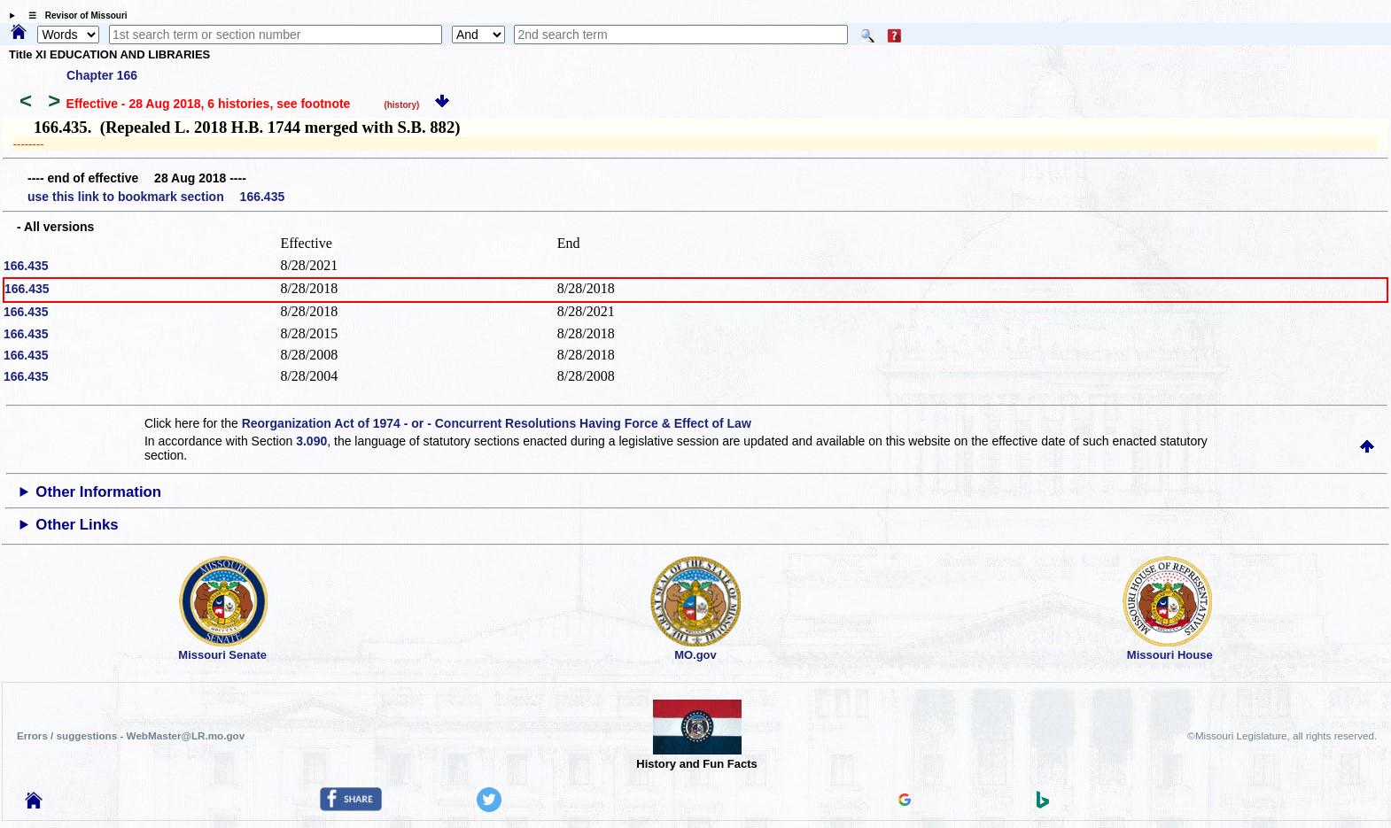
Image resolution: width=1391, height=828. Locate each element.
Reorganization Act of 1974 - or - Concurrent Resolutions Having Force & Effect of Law (496, 423)
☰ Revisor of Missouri (73, 15)
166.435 (26, 266)
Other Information (98, 492)
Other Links (76, 524)
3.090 (311, 441)
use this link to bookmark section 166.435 (155, 197)
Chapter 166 (101, 75)
